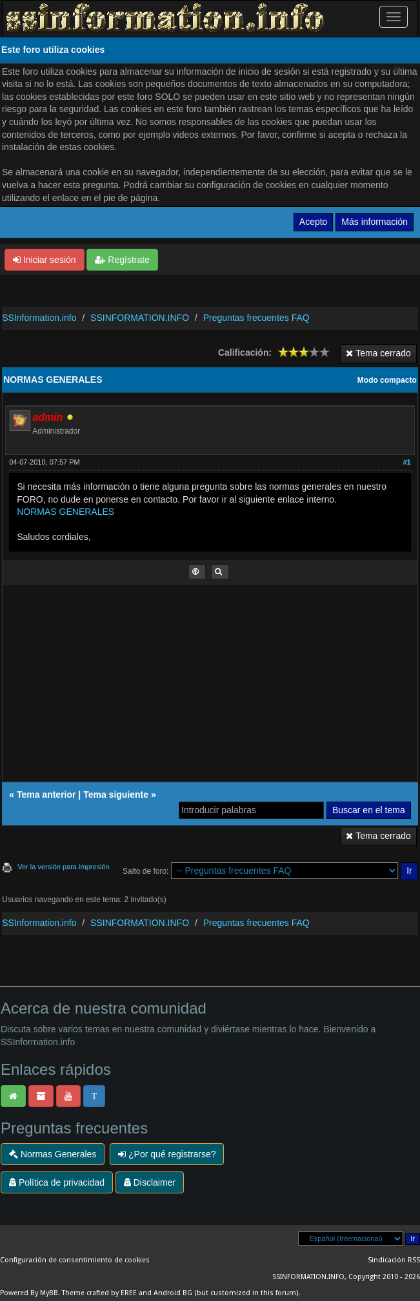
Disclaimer (149, 1182)
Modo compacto (387, 380)
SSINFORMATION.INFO (139, 318)
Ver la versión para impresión (63, 867)
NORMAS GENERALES (65, 511)
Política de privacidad (57, 1182)
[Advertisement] (211, 687)
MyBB (49, 1293)
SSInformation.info (39, 318)
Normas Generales (52, 1154)
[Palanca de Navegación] (393, 17)
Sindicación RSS (394, 1260)
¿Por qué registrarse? (166, 1154)
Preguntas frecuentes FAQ (256, 318)
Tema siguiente (115, 794)
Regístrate (122, 260)
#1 (406, 462)
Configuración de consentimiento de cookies (75, 1260)
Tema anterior (46, 794)
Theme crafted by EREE (99, 1293)
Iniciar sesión (44, 260)
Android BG (173, 1293)
